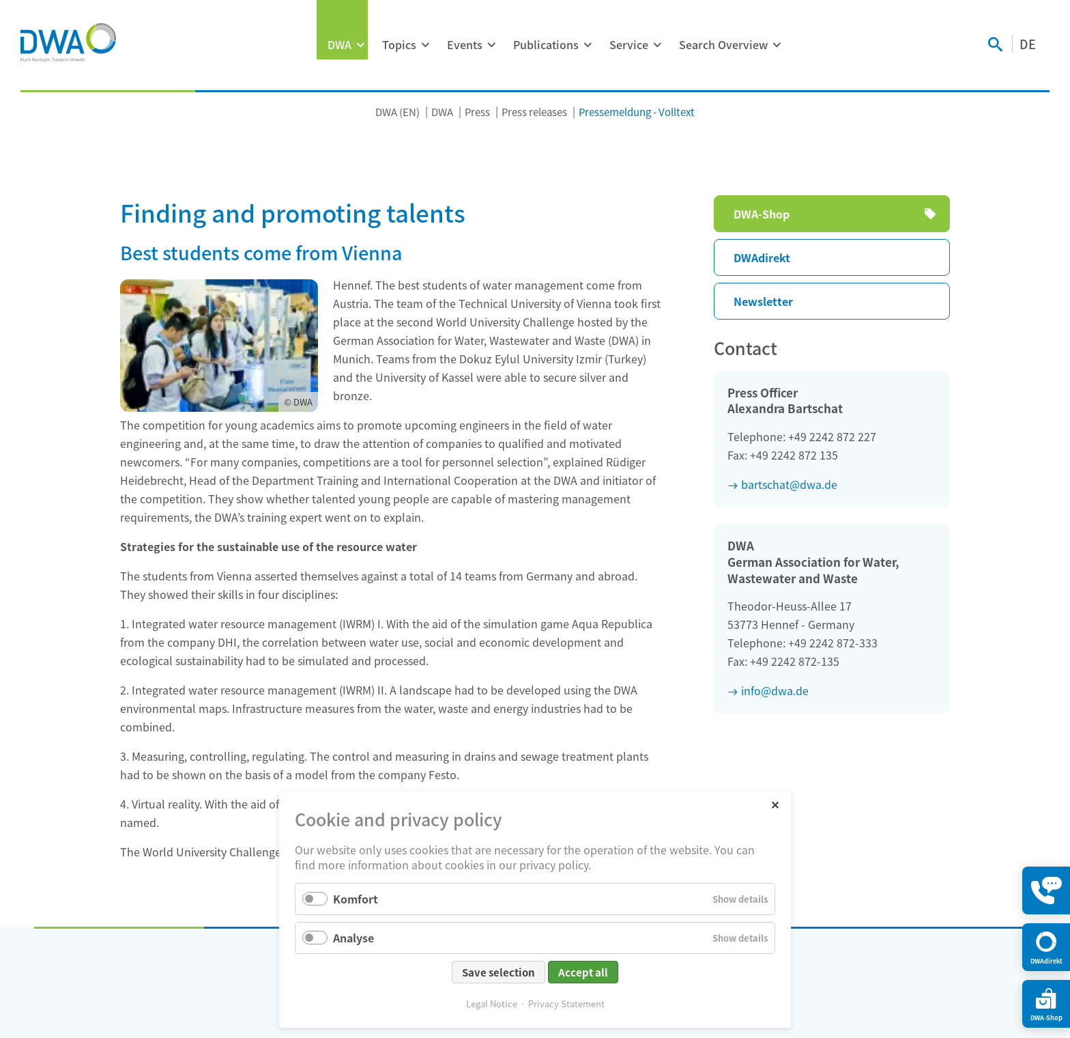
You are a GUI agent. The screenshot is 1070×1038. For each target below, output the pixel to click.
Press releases (534, 111)
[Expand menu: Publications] (587, 45)
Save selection (498, 972)
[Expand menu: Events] (491, 45)
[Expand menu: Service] (657, 45)
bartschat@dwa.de (789, 484)
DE (1028, 44)
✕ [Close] (774, 804)
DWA (339, 44)
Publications (546, 44)
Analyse (353, 937)
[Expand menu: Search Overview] (776, 45)
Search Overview (723, 44)
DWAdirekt (762, 257)
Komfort (355, 898)
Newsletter (763, 301)
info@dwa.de (775, 690)
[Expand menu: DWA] (360, 45)
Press (477, 111)
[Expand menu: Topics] (425, 45)
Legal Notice (491, 1003)
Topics (399, 44)
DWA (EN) (397, 111)
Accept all (583, 972)
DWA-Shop (762, 214)
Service (628, 44)
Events (464, 44)
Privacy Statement (566, 1003)
